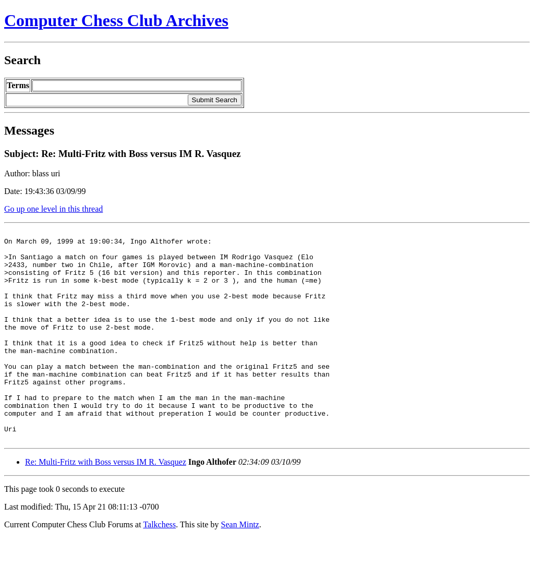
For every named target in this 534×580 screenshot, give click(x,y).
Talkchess (159, 566)
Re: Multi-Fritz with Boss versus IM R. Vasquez (105, 504)
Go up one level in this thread (53, 208)
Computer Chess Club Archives (116, 20)
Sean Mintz (240, 566)
